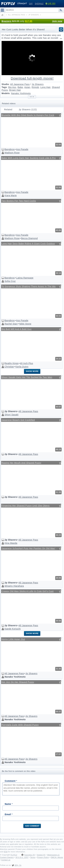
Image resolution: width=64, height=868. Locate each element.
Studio (5, 84)
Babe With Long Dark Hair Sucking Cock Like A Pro (29, 158)
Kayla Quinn (21, 366)
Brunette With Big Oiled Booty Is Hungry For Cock (28, 115)
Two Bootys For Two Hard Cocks (19, 201)
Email (9, 814)
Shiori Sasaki (11, 414)
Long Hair (45, 87)
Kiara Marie (11, 195)
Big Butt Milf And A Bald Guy (17, 329)
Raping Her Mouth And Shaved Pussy (21, 463)
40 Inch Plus (26, 363)
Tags (4, 87)
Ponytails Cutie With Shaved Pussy (20, 725)
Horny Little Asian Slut (13, 639)
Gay (31, 4)
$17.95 (28, 21)
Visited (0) (41, 855)
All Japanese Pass (20, 84)
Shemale (39, 4)
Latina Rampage (24, 278)
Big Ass (12, 87)
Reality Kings (11, 363)
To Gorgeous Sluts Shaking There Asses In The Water (30, 286)
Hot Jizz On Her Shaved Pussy (18, 682)
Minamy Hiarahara (14, 586)
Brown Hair (15, 90)
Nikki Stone (25, 324)
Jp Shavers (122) (28, 109)
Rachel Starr (11, 324)
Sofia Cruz (10, 281)
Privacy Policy (43, 857)
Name (9, 804)
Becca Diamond (29, 238)
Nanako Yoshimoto (21, 93)
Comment (11, 781)
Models (6, 93)
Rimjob (35, 87)
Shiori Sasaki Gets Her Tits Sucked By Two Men (27, 377)
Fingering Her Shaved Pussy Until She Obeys (25, 505)
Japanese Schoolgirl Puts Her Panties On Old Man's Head (31, 548)
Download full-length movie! (32, 78)
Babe (20, 87)
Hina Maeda (11, 543)
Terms (32, 857)
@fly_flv (18, 865)
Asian (27, 87)
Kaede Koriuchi (13, 629)
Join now (57, 21)
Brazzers (6, 21)
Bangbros (10, 149)
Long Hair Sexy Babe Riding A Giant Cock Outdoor (28, 243)
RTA (5, 852)
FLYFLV (14, 855)
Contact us (5, 860)
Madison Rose (12, 152)
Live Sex (50, 4)
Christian (9, 366)
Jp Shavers (38, 84)
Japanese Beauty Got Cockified (18, 420)
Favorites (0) (29, 855)
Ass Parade (22, 149)
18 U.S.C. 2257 (21, 857)
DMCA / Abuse (57, 857)
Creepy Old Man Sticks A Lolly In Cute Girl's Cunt (28, 591)
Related (8, 109)
